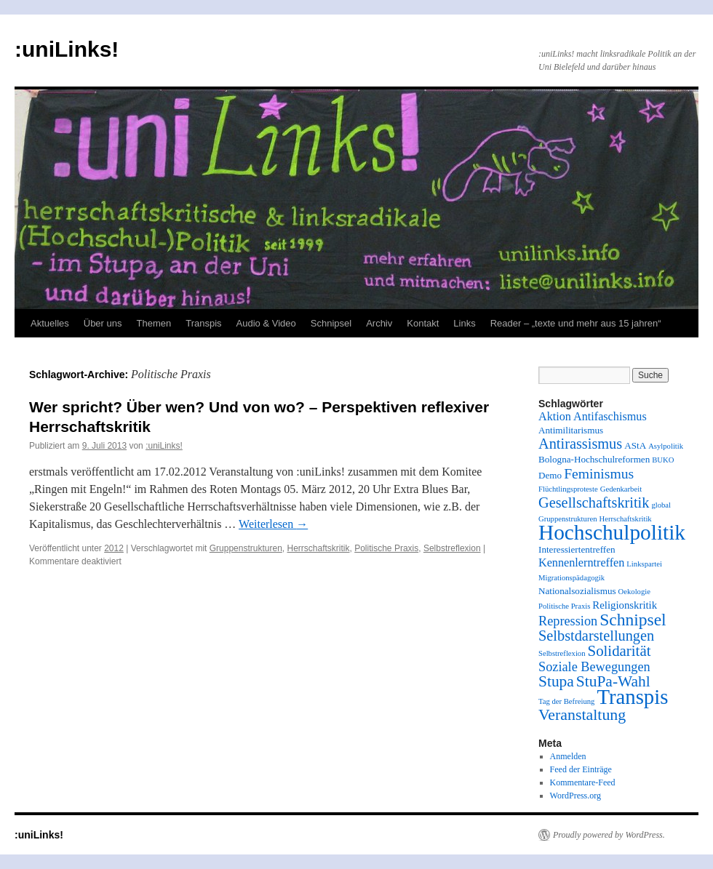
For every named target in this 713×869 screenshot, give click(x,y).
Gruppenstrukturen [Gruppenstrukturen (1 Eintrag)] (567, 519)
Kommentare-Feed (583, 782)
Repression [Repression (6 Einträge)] (567, 621)
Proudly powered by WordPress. (609, 835)
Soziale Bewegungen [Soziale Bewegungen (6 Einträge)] (594, 667)
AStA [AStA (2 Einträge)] (635, 445)
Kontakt (423, 323)
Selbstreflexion (452, 548)
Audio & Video (266, 323)
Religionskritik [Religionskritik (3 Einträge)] (624, 605)
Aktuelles (50, 323)
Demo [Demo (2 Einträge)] (550, 475)
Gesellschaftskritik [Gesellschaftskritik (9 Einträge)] (593, 502)
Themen (154, 323)
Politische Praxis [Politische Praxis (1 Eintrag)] (564, 606)
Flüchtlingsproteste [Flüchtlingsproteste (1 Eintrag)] (568, 489)
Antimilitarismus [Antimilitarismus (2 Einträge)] (570, 430)
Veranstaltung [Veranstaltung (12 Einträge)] (582, 715)
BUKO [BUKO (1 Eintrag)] (663, 460)
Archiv (379, 323)
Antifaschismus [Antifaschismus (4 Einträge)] (610, 416)
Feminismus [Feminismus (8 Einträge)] (599, 473)
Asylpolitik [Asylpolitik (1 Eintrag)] (665, 446)
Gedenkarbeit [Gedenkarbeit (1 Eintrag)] (621, 489)
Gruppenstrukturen (246, 548)
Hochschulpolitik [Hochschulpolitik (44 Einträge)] (611, 532)
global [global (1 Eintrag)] (661, 505)
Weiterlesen (273, 524)
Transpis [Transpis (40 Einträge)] (632, 696)
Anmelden (568, 756)
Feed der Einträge (581, 769)
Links (464, 323)
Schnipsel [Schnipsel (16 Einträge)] (633, 619)
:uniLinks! (67, 49)
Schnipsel (331, 323)
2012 (114, 548)
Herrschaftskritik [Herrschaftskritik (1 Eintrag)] (626, 519)
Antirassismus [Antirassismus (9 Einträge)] (580, 444)
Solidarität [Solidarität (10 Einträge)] (619, 651)
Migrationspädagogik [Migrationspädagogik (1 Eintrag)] (571, 578)
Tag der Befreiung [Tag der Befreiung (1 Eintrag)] (566, 701)
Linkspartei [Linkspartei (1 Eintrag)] (644, 564)
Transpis (203, 323)
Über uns (103, 323)
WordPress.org (575, 795)
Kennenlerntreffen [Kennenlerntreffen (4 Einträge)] (581, 562)
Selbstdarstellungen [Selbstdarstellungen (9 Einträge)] (596, 636)
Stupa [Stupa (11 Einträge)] (556, 681)
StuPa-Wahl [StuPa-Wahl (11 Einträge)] (613, 681)
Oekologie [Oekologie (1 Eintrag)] (634, 592)
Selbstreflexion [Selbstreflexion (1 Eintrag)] (562, 653)
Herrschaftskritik (318, 548)
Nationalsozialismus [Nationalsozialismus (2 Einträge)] (577, 590)
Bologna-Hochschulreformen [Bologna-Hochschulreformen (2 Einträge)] (594, 459)
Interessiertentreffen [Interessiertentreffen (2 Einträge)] (577, 549)
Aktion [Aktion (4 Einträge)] (554, 416)
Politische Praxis (386, 548)
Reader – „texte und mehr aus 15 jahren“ (575, 323)
